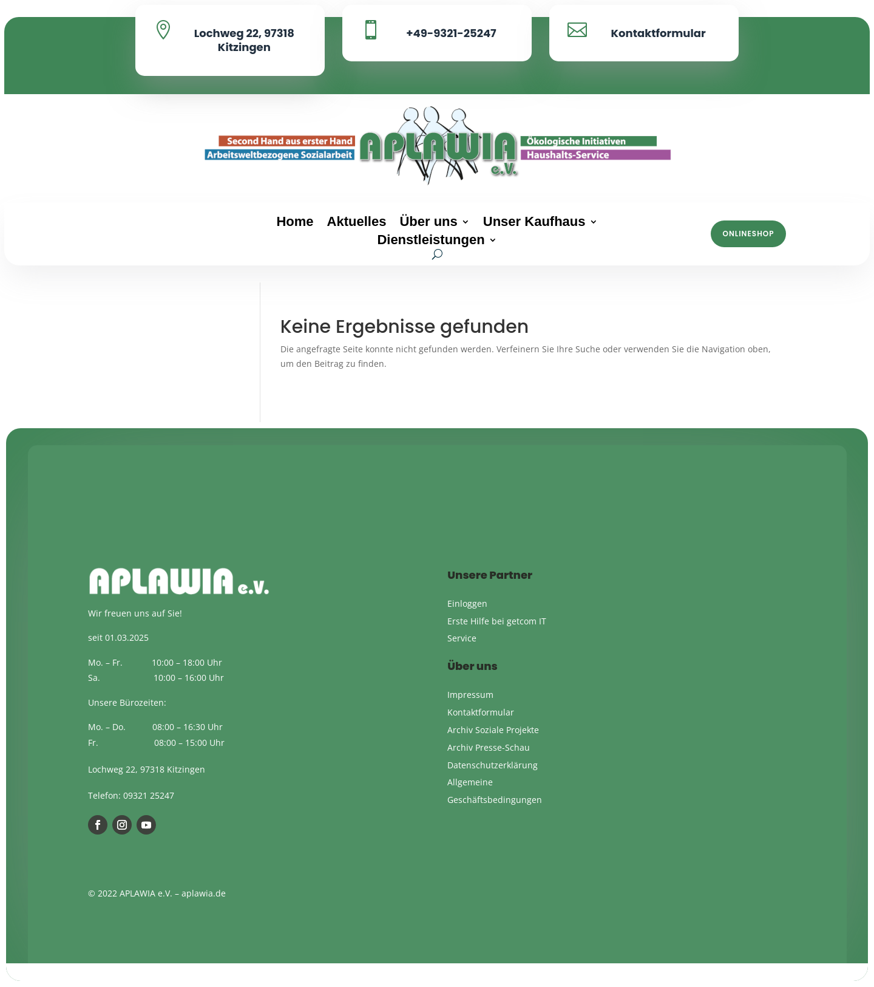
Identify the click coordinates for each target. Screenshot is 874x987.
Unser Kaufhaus (534, 223)
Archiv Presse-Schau (488, 747)
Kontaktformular (658, 33)
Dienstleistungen (430, 241)
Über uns (428, 223)
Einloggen (467, 603)
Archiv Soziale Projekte (493, 730)
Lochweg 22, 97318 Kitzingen (244, 40)
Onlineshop (748, 233)
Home (294, 223)
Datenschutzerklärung (492, 765)
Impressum (470, 694)
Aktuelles (357, 223)
